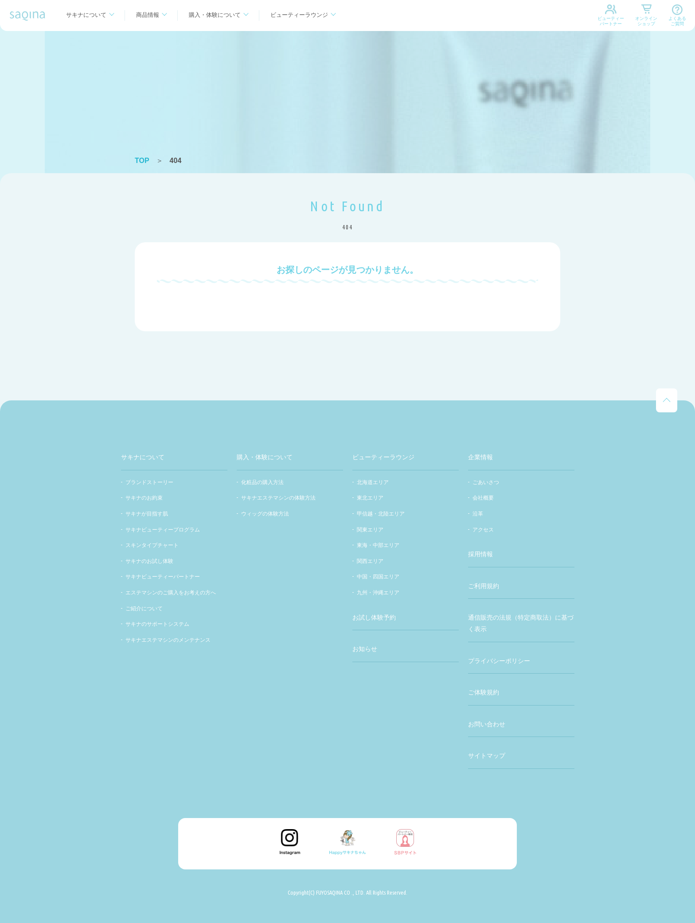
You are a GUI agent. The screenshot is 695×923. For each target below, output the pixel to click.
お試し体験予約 (374, 617)
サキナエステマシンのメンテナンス (168, 640)
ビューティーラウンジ (299, 15)
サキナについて (86, 15)
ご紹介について (144, 608)
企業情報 (480, 457)
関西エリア (370, 561)
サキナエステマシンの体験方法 (278, 498)
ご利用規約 (483, 585)
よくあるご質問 (677, 21)
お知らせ (364, 648)
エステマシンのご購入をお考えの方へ (170, 592)
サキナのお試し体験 (149, 561)
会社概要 (483, 498)
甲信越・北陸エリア (381, 514)
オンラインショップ (646, 21)
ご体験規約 (483, 692)
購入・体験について (215, 15)
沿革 (477, 514)
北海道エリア (373, 482)
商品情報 (147, 15)
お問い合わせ (486, 724)
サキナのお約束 (144, 498)
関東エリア (370, 530)
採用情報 (480, 554)
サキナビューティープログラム (162, 530)
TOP (142, 160)
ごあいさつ (485, 482)
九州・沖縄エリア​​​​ (378, 592)
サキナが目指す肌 (146, 514)
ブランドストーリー (149, 482)
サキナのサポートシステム (157, 624)
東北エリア (370, 498)
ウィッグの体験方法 (265, 514)
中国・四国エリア (378, 577)
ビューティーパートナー (610, 21)
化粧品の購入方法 (262, 482)
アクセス (483, 530)
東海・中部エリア (378, 545)
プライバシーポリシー (499, 660)
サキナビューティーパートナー (162, 577)
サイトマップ (486, 755)
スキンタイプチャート (152, 545)
